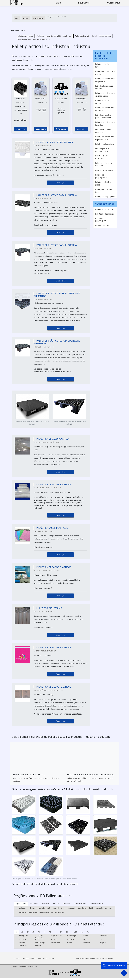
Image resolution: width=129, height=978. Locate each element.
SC (44, 932)
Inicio (58, 2)
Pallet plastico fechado (101, 36)
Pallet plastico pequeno (105, 196)
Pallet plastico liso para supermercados (33, 39)
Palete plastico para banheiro (103, 164)
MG (22, 932)
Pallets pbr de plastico (104, 214)
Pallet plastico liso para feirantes (105, 123)
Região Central (21, 904)
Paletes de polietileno (104, 170)
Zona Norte (34, 904)
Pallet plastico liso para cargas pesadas (105, 94)
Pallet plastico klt (82, 36)
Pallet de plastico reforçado (102, 157)
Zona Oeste (45, 904)
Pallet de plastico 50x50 (105, 209)
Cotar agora (20, 129)
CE (67, 932)
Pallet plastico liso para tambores (105, 109)
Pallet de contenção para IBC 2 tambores (54, 36)
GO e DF (74, 932)
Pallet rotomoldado (25, 36)
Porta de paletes (102, 225)
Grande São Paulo (80, 904)
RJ (16, 932)
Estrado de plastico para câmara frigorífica (104, 116)
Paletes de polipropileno (101, 176)
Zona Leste (66, 904)
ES (28, 932)
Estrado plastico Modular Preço (102, 149)
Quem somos (113, 2)
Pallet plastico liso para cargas (105, 72)
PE (55, 932)
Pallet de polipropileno (104, 144)
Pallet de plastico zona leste (104, 65)
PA (88, 932)
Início (78, 958)
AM (82, 932)
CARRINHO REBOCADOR (100, 219)
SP (33, 932)
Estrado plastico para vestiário (104, 87)
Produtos (83, 2)
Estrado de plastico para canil (103, 130)
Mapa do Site (107, 958)
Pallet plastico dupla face (103, 190)
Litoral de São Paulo (96, 904)
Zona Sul (56, 904)
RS (50, 932)
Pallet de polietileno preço (103, 183)
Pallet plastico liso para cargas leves (105, 80)
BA (61, 932)
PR (39, 932)
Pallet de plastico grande (102, 101)
